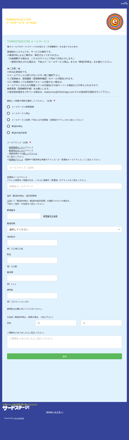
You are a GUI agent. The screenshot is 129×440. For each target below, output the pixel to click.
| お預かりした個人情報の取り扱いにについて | (19, 404)
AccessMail (19, 418)
